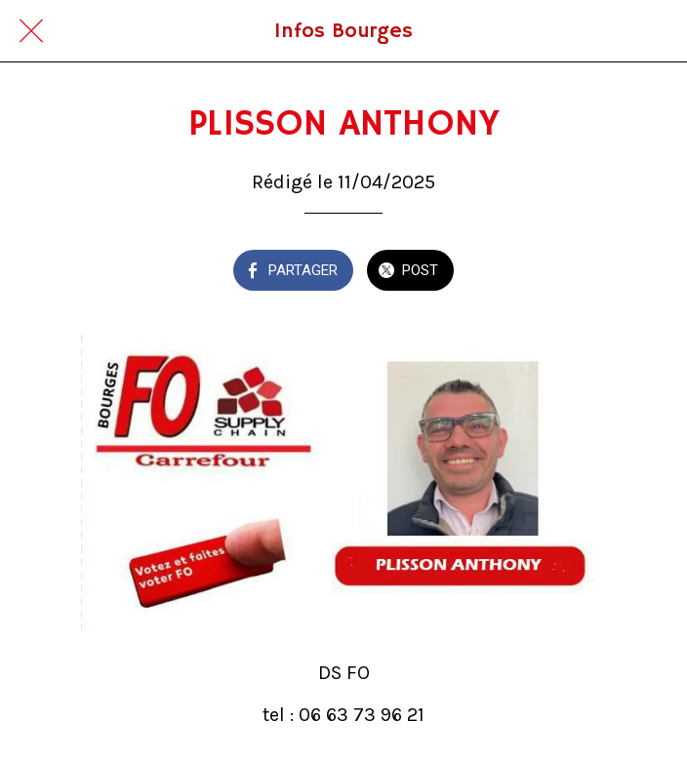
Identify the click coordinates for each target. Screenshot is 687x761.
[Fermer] (31, 31)
